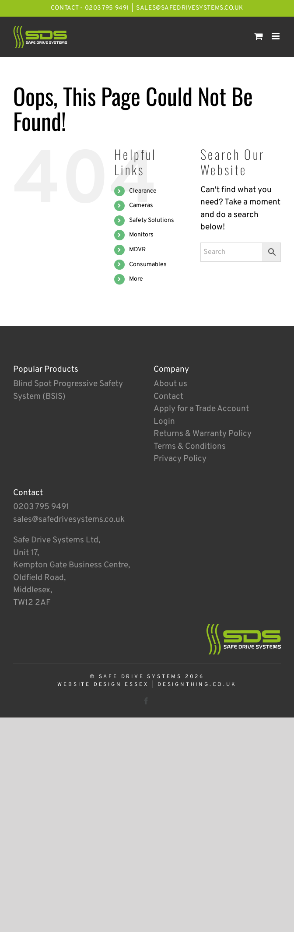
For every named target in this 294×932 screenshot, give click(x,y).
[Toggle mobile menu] (276, 36)
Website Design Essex (102, 684)
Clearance (143, 191)
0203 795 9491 (41, 507)
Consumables (148, 264)
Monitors (141, 235)
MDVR (137, 249)
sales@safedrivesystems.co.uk (189, 8)
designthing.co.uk (197, 684)
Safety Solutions (151, 220)
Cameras (141, 205)
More (136, 279)
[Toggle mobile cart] (258, 36)
